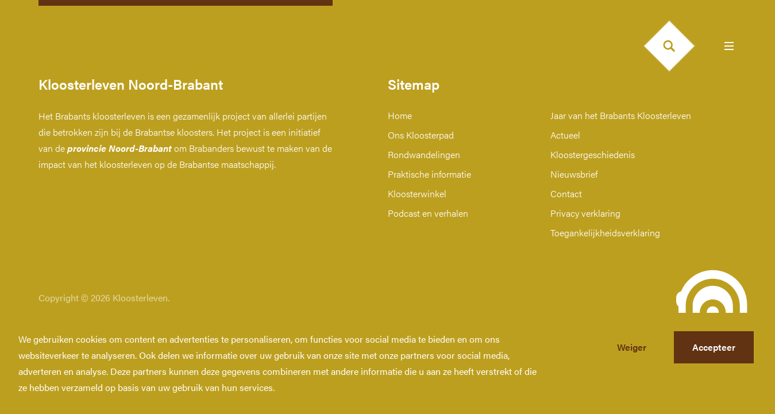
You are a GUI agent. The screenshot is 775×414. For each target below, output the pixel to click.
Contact (566, 193)
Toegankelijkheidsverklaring (605, 232)
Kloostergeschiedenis (592, 154)
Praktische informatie (429, 174)
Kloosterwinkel (417, 193)
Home (400, 115)
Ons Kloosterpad (421, 134)
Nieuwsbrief (573, 174)
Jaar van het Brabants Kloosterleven (620, 115)
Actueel (565, 134)
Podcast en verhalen (428, 213)
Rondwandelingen (424, 154)
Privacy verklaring (585, 213)
